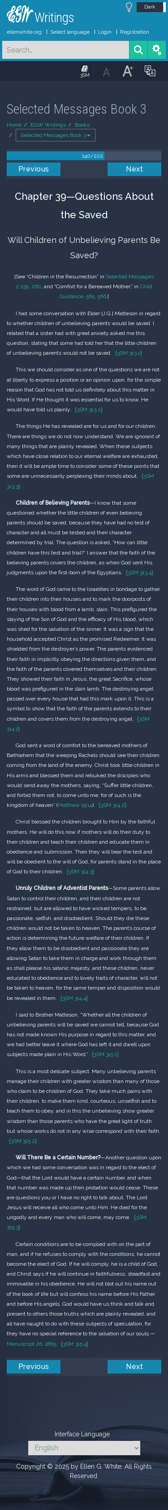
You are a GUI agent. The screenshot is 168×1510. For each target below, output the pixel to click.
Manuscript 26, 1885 (31, 1344)
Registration (134, 32)
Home (14, 125)
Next (134, 169)
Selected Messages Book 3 (55, 135)
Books (82, 125)
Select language (70, 32)
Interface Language (82, 1434)
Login (105, 32)
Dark (149, 7)
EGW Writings (48, 125)
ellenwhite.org (24, 32)
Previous (33, 169)
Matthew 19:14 (75, 805)
